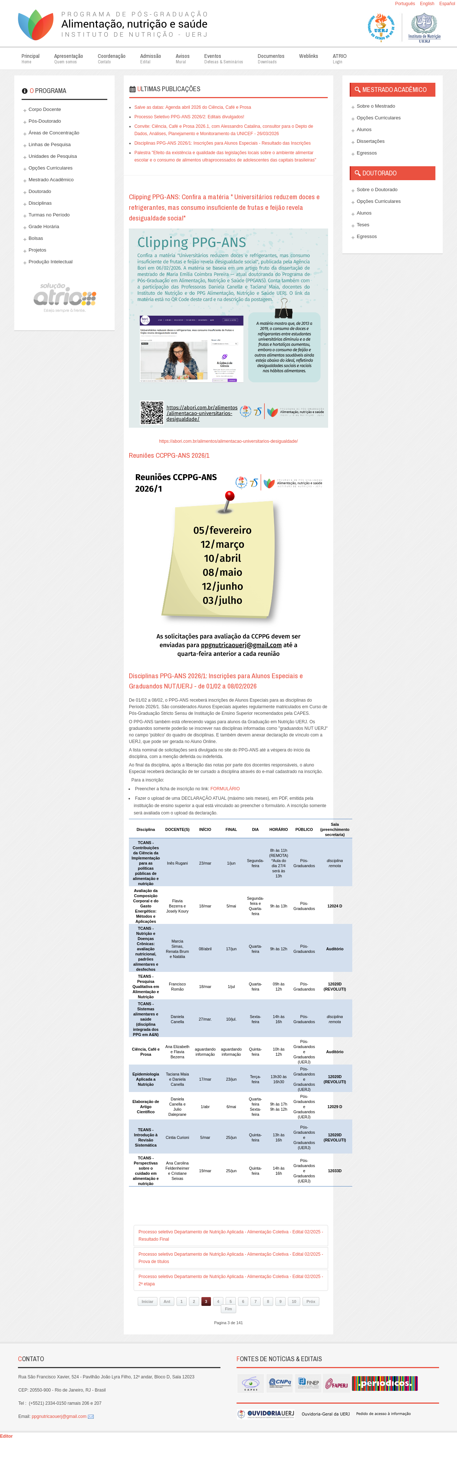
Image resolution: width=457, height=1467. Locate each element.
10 (294, 1301)
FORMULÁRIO (225, 788)
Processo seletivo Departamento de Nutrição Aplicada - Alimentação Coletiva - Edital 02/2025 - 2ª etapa (230, 1280)
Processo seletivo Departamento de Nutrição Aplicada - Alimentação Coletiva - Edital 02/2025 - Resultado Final (230, 1235)
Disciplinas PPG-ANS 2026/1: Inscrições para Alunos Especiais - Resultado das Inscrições (222, 143)
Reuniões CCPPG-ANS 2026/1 (169, 455)
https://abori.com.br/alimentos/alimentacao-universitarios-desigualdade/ (228, 441)
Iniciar (147, 1301)
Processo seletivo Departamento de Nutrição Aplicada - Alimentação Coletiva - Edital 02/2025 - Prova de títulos (230, 1258)
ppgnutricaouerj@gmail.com (59, 1416)
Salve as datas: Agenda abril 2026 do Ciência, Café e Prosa (192, 107)
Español (447, 3)
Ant (167, 1301)
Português (405, 3)
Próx (310, 1301)
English (428, 3)
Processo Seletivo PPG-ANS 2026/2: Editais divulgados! (189, 116)
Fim (228, 1309)
